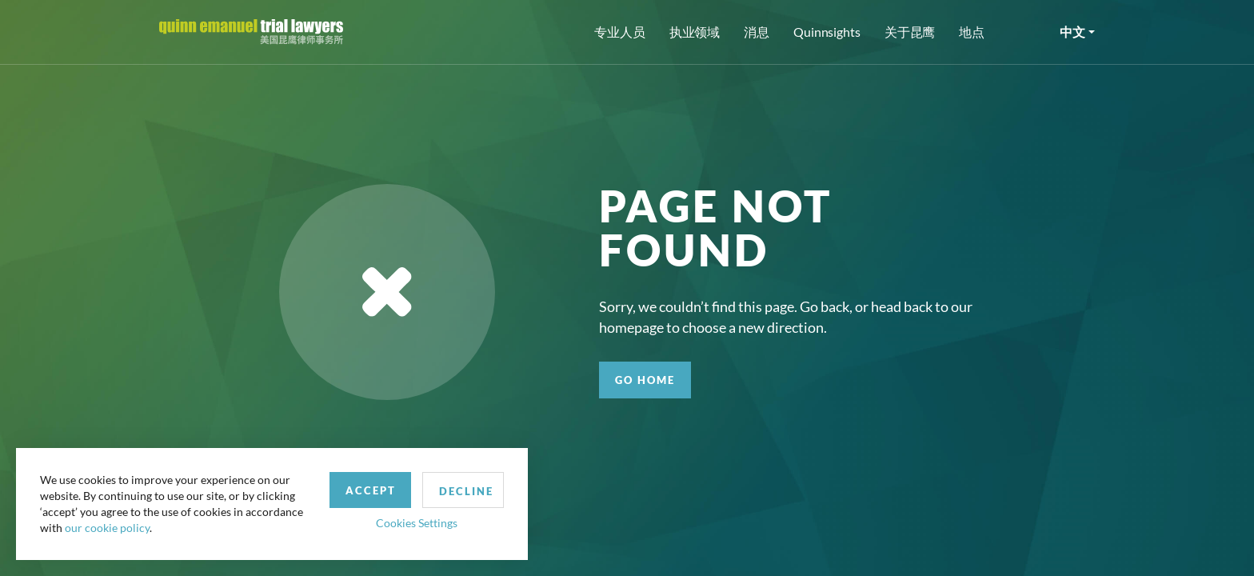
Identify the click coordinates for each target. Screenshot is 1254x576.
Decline (466, 491)
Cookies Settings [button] (416, 523)
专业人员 (619, 31)
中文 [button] (1072, 31)
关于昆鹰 (910, 31)
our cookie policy (107, 527)
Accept (370, 490)
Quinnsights (827, 31)
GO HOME (645, 380)
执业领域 (695, 31)
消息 (756, 31)
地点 (971, 31)
